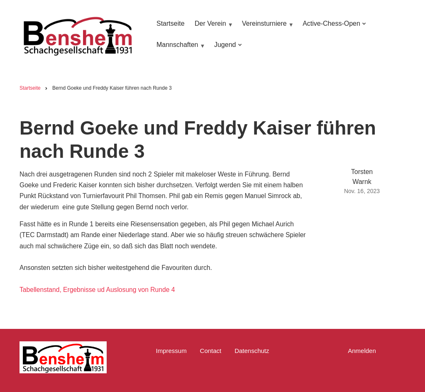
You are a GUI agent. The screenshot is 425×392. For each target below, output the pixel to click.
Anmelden (362, 350)
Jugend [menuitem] (226, 48)
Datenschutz (251, 350)
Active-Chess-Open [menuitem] (332, 27)
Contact (211, 350)
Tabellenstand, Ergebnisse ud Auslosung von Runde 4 (97, 289)
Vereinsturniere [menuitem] (267, 27)
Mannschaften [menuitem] (179, 48)
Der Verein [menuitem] (213, 27)
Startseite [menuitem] (170, 23)
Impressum (171, 350)
